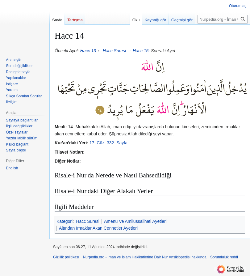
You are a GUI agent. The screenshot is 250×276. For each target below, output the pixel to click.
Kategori (64, 221)
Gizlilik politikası (66, 257)
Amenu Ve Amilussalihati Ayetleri (135, 221)
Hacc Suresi (114, 50)
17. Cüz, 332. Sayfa (108, 142)
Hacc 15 (140, 50)
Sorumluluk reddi (224, 257)
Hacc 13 (88, 50)
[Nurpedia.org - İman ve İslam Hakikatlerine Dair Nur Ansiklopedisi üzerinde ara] (223, 19)
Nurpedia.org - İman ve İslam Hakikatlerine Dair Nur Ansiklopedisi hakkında (144, 257)
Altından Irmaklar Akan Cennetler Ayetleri (98, 228)
